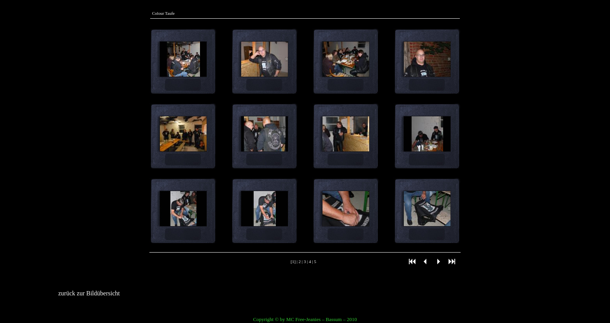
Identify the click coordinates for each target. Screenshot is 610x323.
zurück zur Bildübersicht (89, 293)
